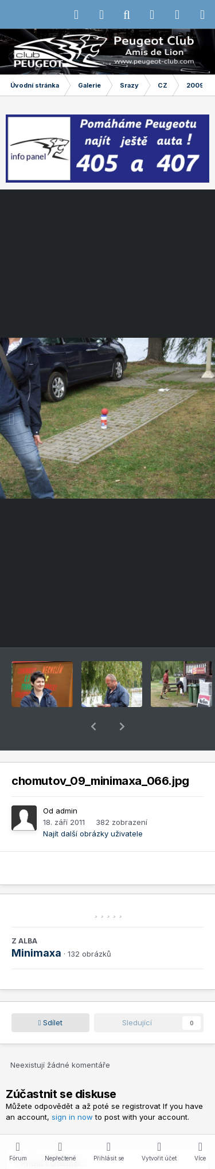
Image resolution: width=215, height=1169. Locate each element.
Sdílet (50, 992)
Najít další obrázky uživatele (93, 803)
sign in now (72, 1087)
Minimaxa (36, 923)
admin (66, 780)
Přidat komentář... (51, 1133)
